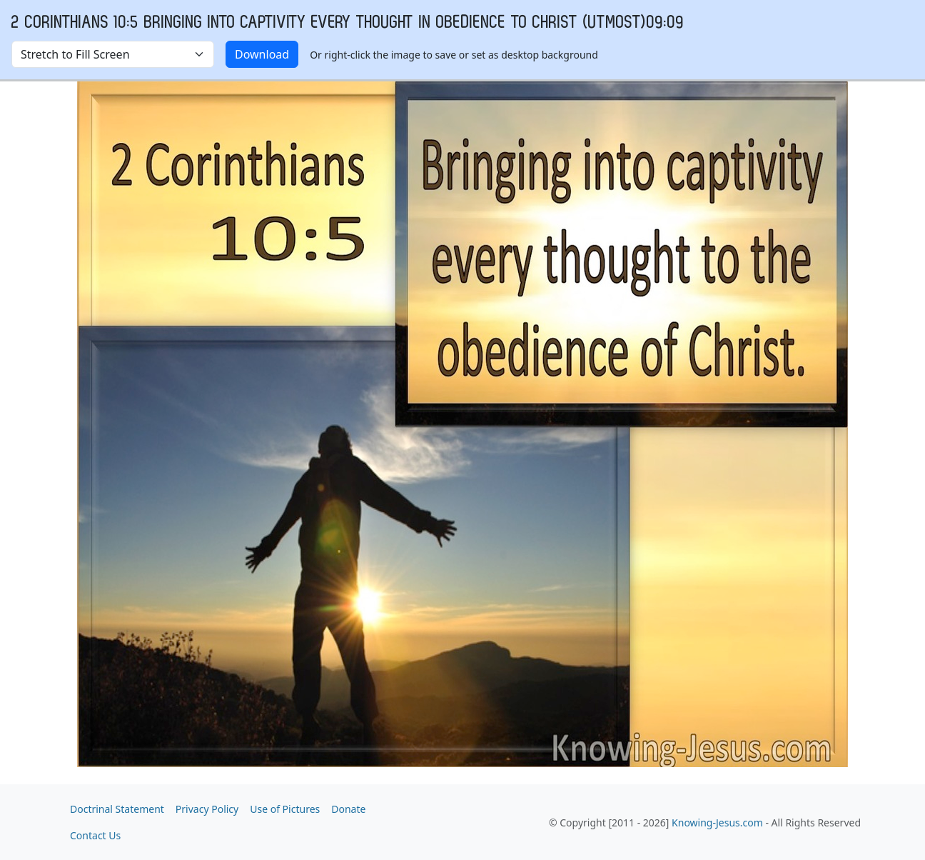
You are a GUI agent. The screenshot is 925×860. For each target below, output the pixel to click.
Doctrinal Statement (117, 809)
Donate (348, 809)
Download (262, 54)
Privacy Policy (207, 809)
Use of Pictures (285, 809)
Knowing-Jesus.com (717, 822)
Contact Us (95, 835)
